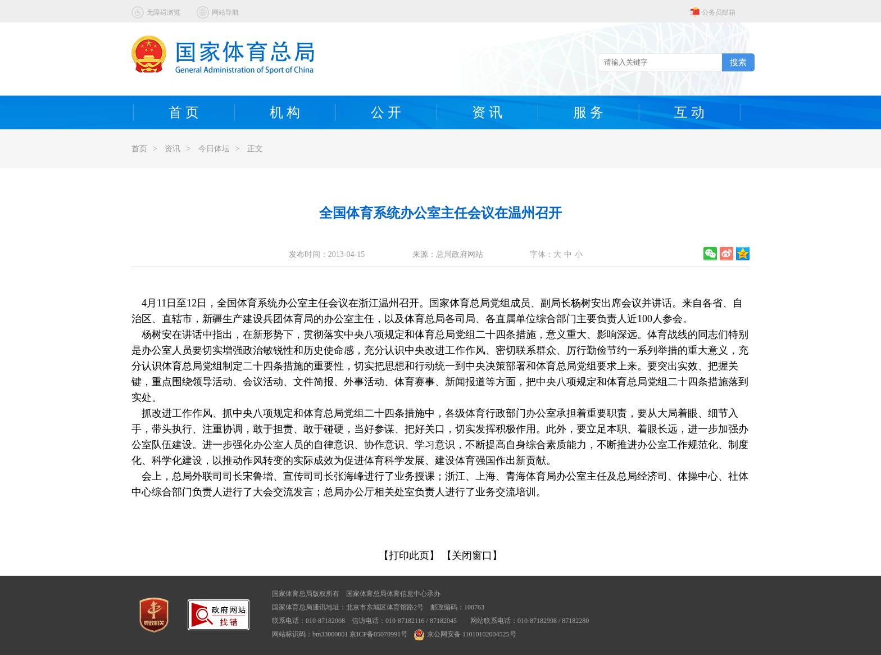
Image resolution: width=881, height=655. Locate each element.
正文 (255, 148)
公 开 (386, 112)
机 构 (285, 112)
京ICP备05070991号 (378, 634)
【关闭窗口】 (472, 555)
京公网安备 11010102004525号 (465, 634)
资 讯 (487, 112)
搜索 (738, 62)
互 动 (689, 112)
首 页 (184, 112)
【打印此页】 (409, 555)
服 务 (588, 112)
